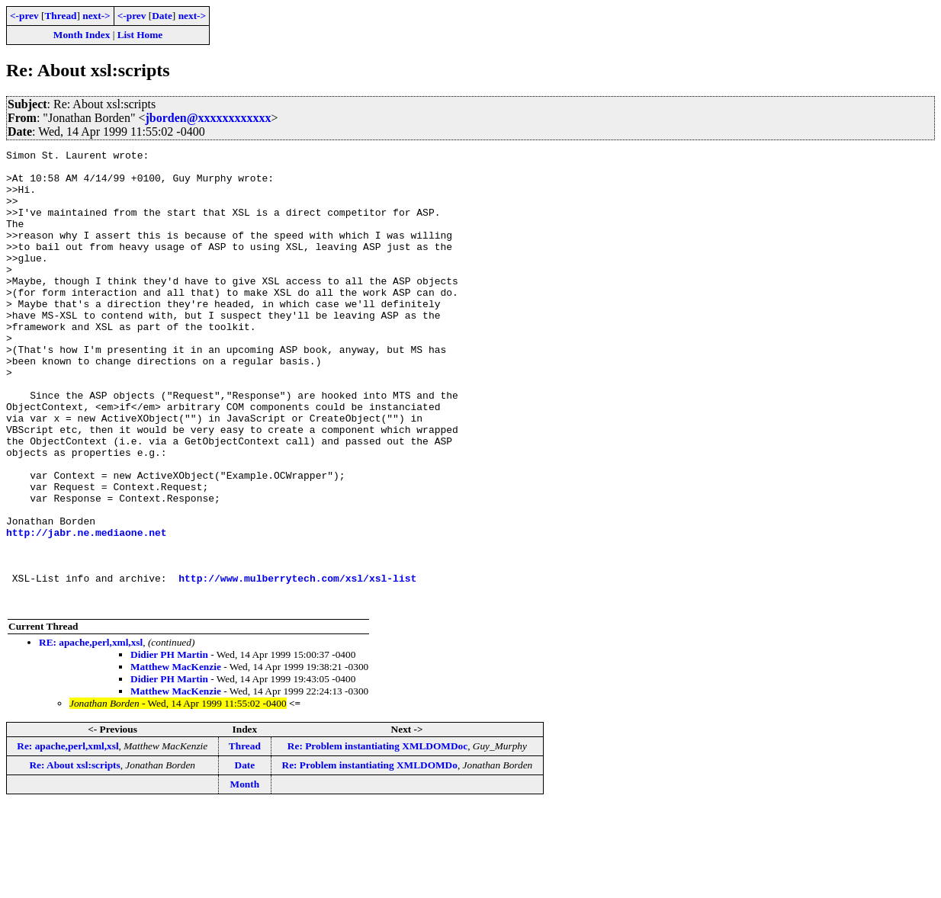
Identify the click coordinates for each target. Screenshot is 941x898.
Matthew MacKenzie (175, 758)
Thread (60, 15)
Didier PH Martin (169, 746)
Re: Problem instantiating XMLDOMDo (370, 856)
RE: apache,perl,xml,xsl (91, 733)
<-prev (24, 15)
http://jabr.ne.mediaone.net (86, 610)
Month (245, 875)
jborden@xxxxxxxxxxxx (208, 117)
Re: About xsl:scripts (74, 856)
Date (162, 15)
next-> (96, 15)
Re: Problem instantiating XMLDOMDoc (377, 837)
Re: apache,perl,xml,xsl (67, 837)
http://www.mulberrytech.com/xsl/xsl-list (297, 665)
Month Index (81, 34)
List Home (140, 34)
